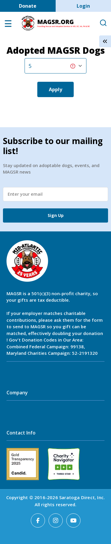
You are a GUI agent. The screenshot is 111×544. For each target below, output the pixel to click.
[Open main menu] (8, 25)
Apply (55, 89)
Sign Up (56, 215)
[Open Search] (103, 23)
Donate (27, 6)
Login (83, 6)
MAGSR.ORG (55, 23)
